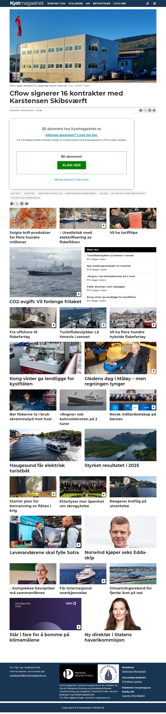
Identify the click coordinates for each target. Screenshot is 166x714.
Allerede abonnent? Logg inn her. (71, 135)
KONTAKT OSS (56, 3)
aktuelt (16, 193)
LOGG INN (119, 3)
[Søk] (147, 3)
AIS (88, 3)
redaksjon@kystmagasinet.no (28, 675)
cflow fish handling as (25, 198)
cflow (104, 193)
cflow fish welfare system (128, 193)
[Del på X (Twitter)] (145, 110)
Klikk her (72, 165)
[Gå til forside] (27, 3)
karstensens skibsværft (81, 193)
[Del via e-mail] (154, 110)
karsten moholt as (50, 193)
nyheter (29, 193)
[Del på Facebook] (141, 110)
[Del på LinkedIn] (150, 110)
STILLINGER (75, 3)
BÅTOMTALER (101, 3)
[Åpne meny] (155, 3)
